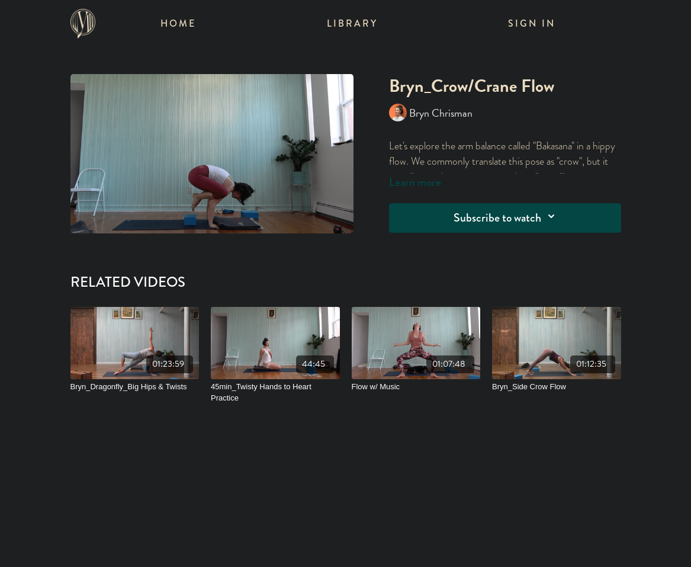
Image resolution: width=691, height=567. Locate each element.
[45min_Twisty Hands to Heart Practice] (275, 392)
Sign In (531, 23)
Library (352, 23)
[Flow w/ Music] (416, 387)
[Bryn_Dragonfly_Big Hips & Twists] (135, 387)
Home (178, 23)
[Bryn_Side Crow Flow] (556, 387)
